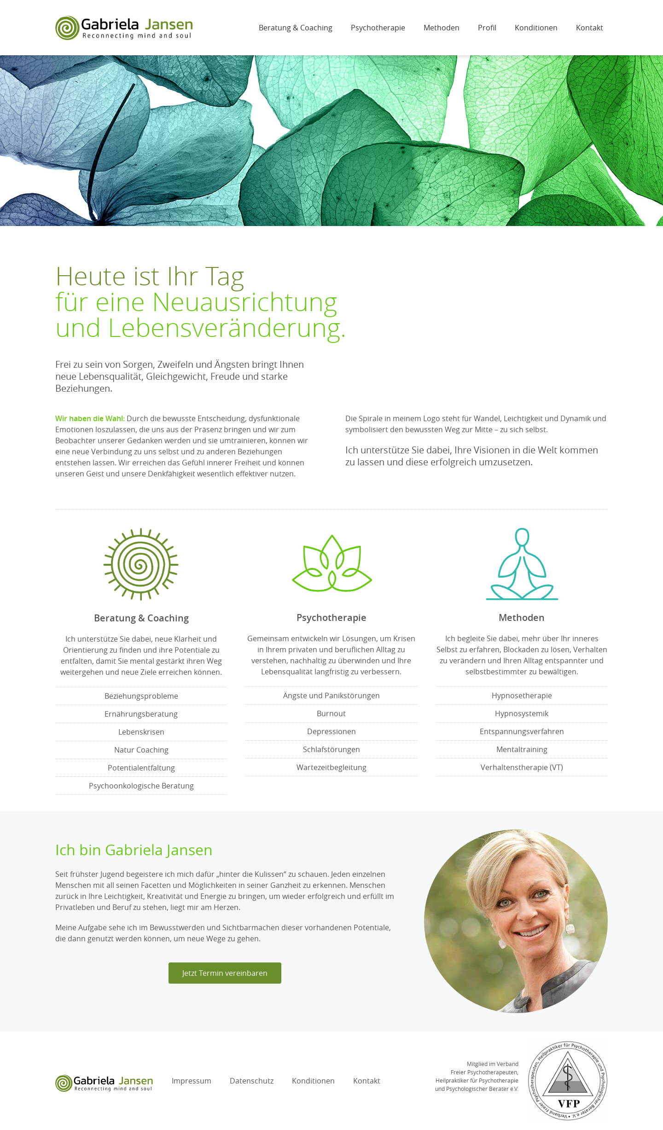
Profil (487, 28)
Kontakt (589, 28)
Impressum (191, 1081)
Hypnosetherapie (522, 695)
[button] (225, 973)
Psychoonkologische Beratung (141, 786)
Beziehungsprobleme (141, 696)
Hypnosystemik (521, 713)
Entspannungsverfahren (522, 731)
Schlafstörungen (331, 749)
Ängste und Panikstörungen (331, 695)
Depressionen (331, 731)
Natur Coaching (141, 750)
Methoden (441, 28)
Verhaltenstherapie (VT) (522, 767)
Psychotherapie (378, 28)
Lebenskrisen (141, 732)
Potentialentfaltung (141, 768)
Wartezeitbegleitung (331, 767)
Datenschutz (251, 1081)
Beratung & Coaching (295, 28)
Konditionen (536, 28)
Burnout (331, 713)
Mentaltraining (521, 749)
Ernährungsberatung (141, 714)
